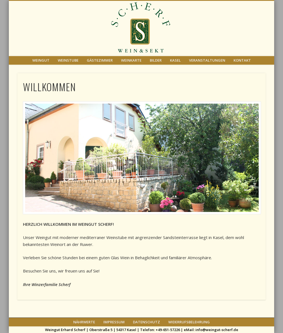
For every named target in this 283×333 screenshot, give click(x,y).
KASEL (175, 60)
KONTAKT (242, 60)
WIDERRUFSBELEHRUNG (189, 321)
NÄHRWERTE (84, 321)
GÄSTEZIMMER (100, 60)
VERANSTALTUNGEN (207, 60)
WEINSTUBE (68, 60)
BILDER (156, 60)
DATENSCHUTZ (146, 321)
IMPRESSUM (114, 321)
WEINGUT (40, 60)
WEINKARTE (131, 60)
